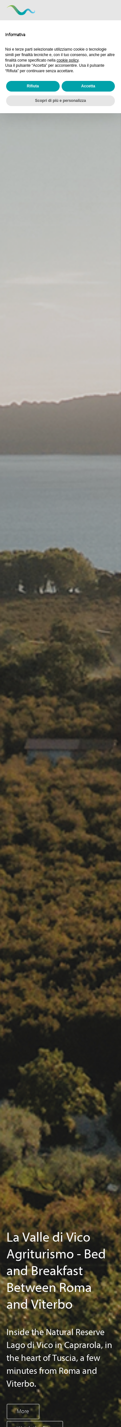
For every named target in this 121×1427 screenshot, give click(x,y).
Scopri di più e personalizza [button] (60, 100)
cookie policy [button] (67, 60)
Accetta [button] (88, 86)
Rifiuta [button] (33, 86)
